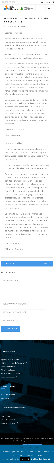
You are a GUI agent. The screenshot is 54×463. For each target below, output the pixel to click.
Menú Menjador (7, 366)
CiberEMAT (5, 398)
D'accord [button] (25, 459)
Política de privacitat (33, 438)
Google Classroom (8, 395)
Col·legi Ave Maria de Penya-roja (14, 438)
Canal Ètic (16, 441)
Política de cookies (47, 438)
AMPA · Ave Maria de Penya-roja (13, 363)
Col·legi (22, 26)
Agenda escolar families (10, 360)
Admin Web (5, 416)
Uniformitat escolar (8, 377)
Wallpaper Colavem (8, 423)
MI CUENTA (45, 2)
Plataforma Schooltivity (10, 373)
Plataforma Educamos (9, 370)
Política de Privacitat (40, 459)
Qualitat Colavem (8, 419)
